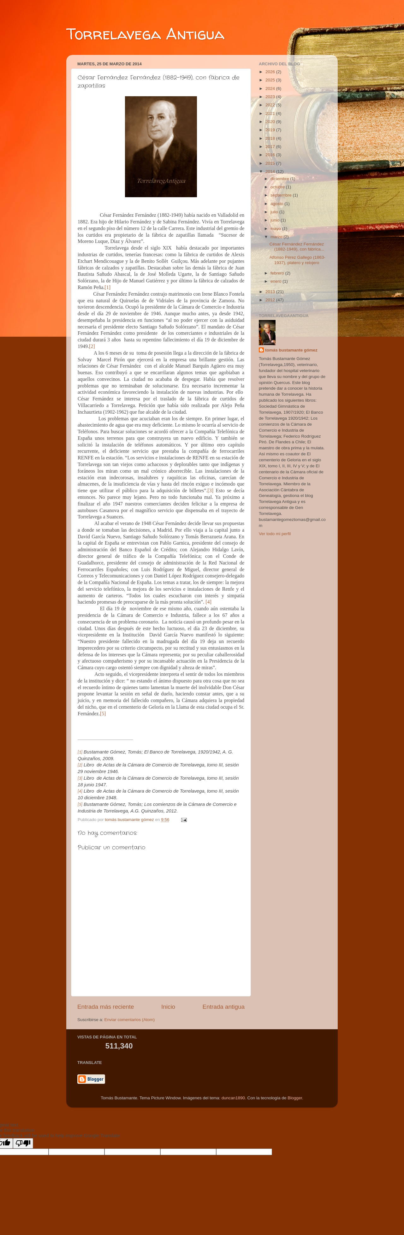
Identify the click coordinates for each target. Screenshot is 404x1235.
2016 (270, 154)
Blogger (295, 1098)
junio (275, 220)
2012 (270, 300)
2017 (270, 146)
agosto (277, 203)
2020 (270, 121)
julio (274, 212)
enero (276, 281)
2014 (270, 171)
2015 (270, 163)
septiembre (281, 195)
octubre (278, 187)
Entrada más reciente (105, 1006)
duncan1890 (233, 1098)
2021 (270, 113)
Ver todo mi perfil (275, 533)
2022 (270, 105)
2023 (270, 96)
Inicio (168, 1006)
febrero (277, 273)
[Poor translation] (23, 1143)
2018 (270, 138)
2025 (270, 80)
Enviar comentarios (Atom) (129, 1019)
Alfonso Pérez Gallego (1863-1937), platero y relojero (297, 260)
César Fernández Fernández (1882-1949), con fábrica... (297, 246)
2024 (270, 88)
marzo (276, 236)
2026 (270, 71)
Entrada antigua (224, 1006)
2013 (270, 291)
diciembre (280, 178)
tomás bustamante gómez (291, 350)
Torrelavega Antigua (145, 33)
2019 (270, 129)
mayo (276, 228)
